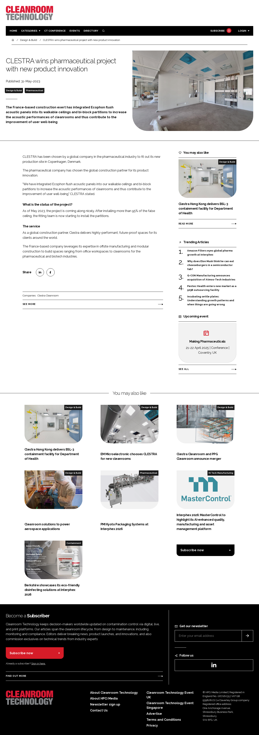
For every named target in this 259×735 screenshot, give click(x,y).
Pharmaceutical (34, 90)
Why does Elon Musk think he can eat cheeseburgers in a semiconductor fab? (210, 265)
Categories (29, 30)
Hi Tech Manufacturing (221, 473)
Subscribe (220, 31)
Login (242, 30)
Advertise (154, 714)
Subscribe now (192, 550)
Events (74, 30)
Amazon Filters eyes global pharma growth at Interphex (210, 252)
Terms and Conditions (163, 719)
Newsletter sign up (105, 704)
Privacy (152, 725)
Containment (74, 543)
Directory (91, 30)
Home (13, 30)
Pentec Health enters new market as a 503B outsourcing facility (211, 288)
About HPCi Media (104, 698)
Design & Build (14, 90)
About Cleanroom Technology (114, 692)
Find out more (16, 676)
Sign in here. (38, 663)
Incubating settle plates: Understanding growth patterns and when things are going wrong (210, 300)
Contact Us (99, 710)
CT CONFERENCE (55, 30)
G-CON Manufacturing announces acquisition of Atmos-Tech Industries (211, 278)
